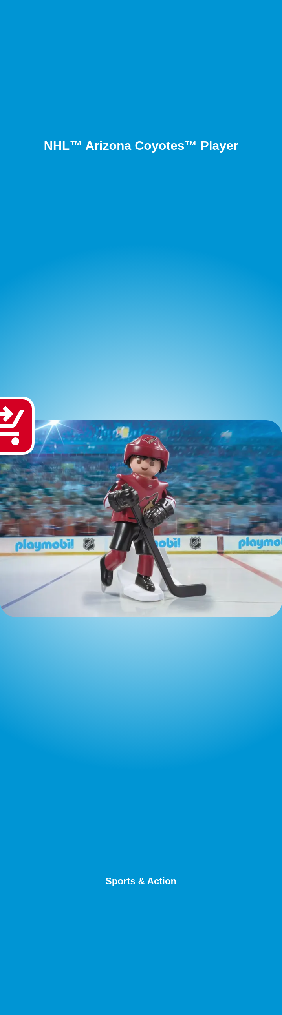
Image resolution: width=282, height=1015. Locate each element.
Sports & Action (141, 881)
